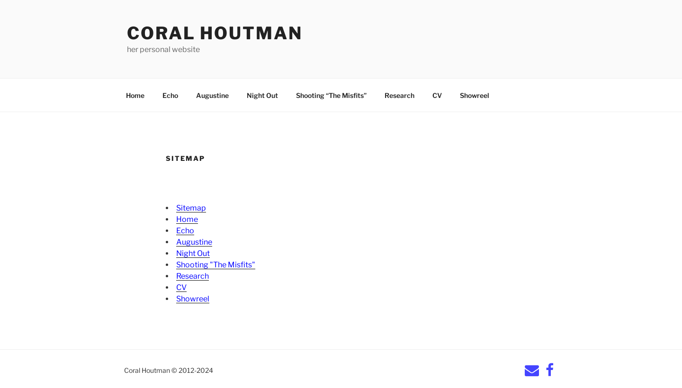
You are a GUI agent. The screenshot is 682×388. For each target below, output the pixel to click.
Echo (170, 95)
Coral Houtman (214, 33)
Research (399, 95)
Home (135, 95)
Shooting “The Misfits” (331, 95)
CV (437, 95)
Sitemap (191, 207)
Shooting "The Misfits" (215, 264)
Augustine (212, 95)
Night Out (262, 95)
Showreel (474, 95)
